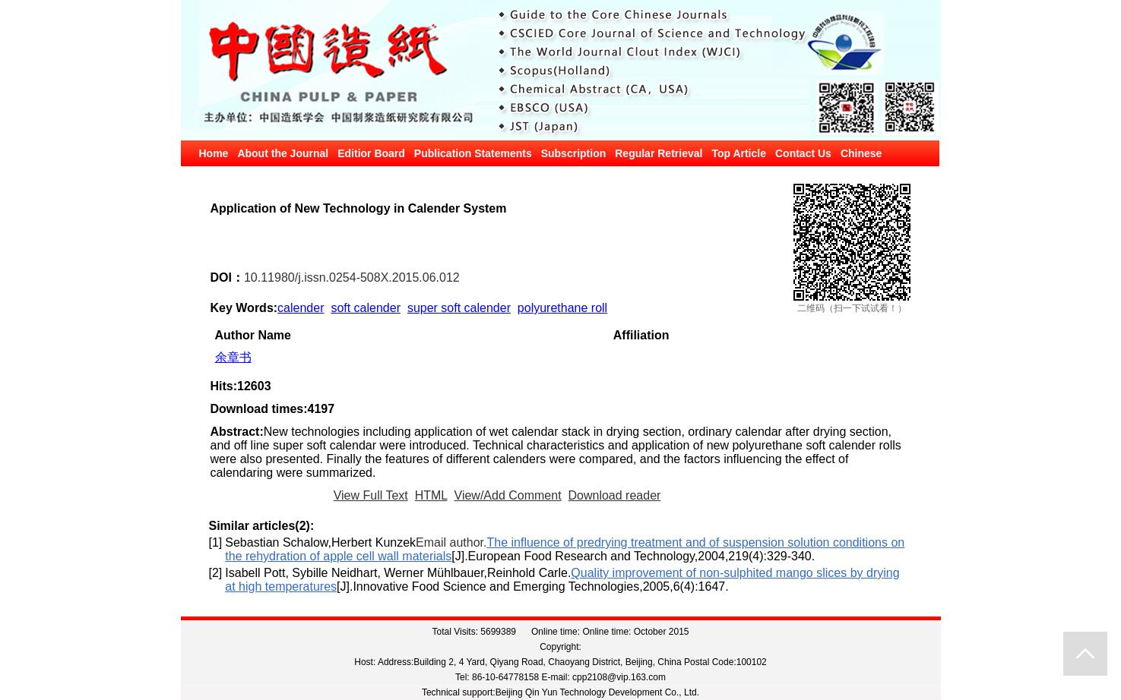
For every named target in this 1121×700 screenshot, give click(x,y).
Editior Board (371, 153)
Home (214, 153)
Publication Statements (473, 153)
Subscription (573, 153)
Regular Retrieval (658, 153)
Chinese (861, 153)
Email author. (451, 542)
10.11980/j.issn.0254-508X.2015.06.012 (352, 277)
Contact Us (803, 153)
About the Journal (282, 153)
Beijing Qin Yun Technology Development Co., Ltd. (597, 692)
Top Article (738, 153)
